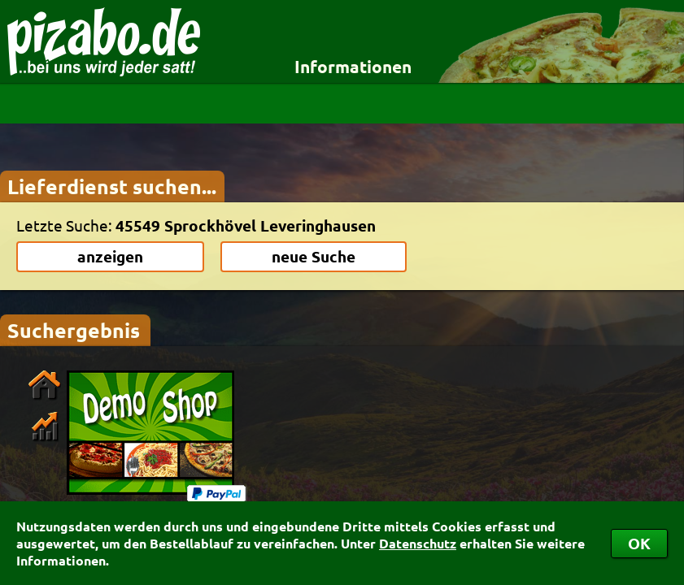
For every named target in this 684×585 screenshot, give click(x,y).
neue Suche (313, 256)
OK (639, 543)
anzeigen (110, 256)
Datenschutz (417, 543)
